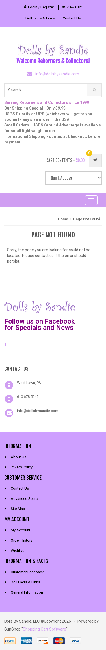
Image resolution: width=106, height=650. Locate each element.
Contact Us (72, 18)
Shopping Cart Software (44, 629)
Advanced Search (25, 498)
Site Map (18, 509)
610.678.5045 (27, 396)
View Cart (74, 7)
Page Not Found (86, 219)
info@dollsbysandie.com (57, 74)
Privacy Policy (22, 467)
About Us (18, 457)
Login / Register (41, 7)
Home (63, 219)
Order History (21, 540)
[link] (53, 355)
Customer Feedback (27, 572)
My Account (20, 530)
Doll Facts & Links (40, 18)
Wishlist (17, 550)
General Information (27, 592)
